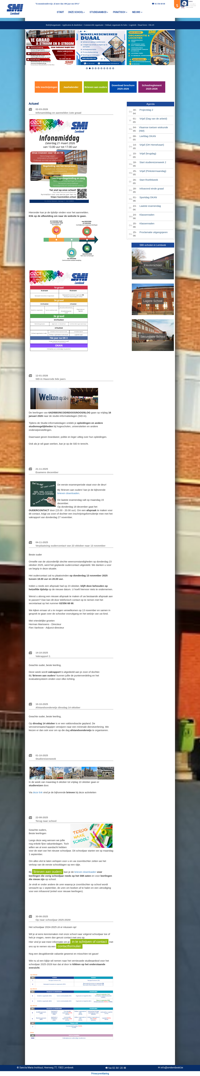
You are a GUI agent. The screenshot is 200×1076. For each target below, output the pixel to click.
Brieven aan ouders (96, 87)
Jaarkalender (70, 87)
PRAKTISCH (120, 12)
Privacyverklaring (100, 1073)
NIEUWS (137, 12)
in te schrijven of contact (89, 941)
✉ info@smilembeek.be (170, 1067)
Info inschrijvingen (46, 87)
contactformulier (69, 946)
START (60, 12)
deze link (38, 792)
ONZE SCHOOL (76, 12)
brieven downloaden (68, 493)
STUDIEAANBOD (99, 12)
